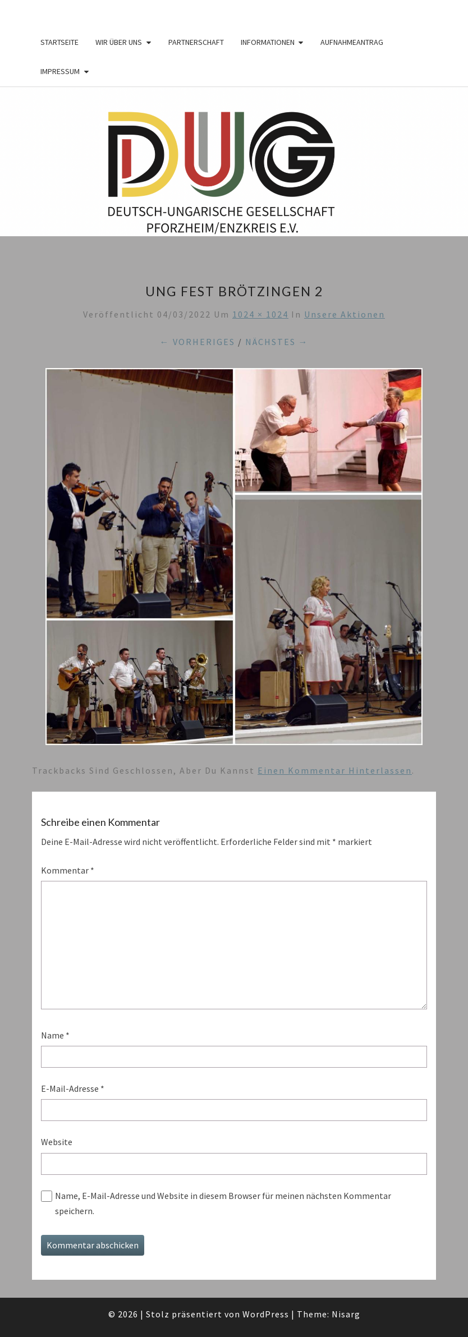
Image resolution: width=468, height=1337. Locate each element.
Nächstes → (277, 341)
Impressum (60, 71)
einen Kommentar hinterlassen (335, 770)
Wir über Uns (118, 42)
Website (56, 1141)
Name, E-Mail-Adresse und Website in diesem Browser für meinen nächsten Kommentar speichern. (223, 1203)
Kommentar (67, 870)
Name (55, 1035)
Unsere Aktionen (344, 314)
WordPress (265, 1314)
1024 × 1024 (260, 314)
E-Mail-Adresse (72, 1088)
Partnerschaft (196, 42)
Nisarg (346, 1314)
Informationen (268, 42)
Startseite (59, 42)
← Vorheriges (197, 341)
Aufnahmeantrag (351, 42)
